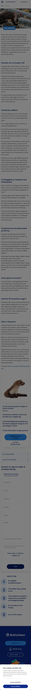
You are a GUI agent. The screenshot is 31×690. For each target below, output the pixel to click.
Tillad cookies (15, 686)
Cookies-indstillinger (15, 682)
